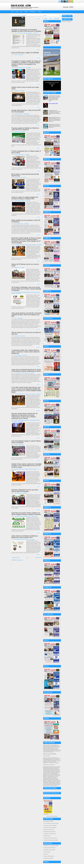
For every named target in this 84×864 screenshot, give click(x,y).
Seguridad (26, 373)
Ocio (30, 516)
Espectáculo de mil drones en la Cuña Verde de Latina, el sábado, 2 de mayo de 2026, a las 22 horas (55, 126)
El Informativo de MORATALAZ (50, 847)
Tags (51, 18)
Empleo (16, 154)
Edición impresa (33, 11)
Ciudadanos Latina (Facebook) (50, 833)
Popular (45, 18)
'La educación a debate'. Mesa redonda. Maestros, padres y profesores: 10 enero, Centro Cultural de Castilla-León (25, 351)
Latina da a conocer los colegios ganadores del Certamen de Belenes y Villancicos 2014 (24, 197)
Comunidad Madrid (26, 292)
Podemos (30, 244)
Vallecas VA (46, 854)
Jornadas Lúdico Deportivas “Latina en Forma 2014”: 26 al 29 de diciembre (26, 110)
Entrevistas (21, 67)
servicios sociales (21, 154)
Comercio (20, 292)
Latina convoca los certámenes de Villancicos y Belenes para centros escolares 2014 (24, 536)
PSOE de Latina (47, 835)
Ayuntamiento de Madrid (48, 821)
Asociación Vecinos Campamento (50, 825)
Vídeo (12, 421)
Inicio (12, 11)
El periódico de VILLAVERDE (49, 849)
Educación (19, 200)
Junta (22, 33)
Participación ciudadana (28, 33)
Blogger (56, 816)
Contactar (40, 11)
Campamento (17, 516)
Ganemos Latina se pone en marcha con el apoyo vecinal (25, 87)
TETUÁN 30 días (47, 851)
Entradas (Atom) (20, 559)
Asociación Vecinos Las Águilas (50, 827)
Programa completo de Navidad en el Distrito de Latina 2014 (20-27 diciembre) (25, 128)
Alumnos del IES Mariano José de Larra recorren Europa (25, 264)
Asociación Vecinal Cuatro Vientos (50, 837)
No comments (23, 15)
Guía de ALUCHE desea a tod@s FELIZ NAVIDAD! (25, 52)
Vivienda (15, 421)
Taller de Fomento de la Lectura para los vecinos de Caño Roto (26, 333)
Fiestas (18, 15)
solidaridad (19, 493)
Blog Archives (56, 18)
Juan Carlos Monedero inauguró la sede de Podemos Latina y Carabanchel (26, 441)
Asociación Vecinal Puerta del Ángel (51, 840)
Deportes (26, 11)
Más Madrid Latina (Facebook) (50, 831)
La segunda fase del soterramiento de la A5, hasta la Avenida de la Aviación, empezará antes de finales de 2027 (54, 112)
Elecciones (16, 67)
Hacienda (19, 33)
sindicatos (34, 244)
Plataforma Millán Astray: (54, 119)
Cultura (16, 11)
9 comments (27, 154)
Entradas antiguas (38, 557)
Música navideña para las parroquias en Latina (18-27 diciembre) (25, 220)
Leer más (38, 18)
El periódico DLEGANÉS (48, 858)
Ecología (21, 516)
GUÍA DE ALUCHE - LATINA (21, 5)
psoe (24, 67)
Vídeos (21, 11)
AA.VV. (16, 15)
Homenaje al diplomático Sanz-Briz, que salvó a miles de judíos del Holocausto (24, 490)
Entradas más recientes (15, 557)
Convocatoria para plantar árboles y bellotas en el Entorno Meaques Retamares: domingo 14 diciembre (26, 513)
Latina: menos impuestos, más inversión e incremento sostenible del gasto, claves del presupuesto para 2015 (26, 314)
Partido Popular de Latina (49, 829)
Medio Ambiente (32, 420)
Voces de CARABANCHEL (49, 856)
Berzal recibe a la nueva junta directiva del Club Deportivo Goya (25, 174)
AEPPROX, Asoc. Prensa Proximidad (51, 845)
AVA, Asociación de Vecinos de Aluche (51, 823)
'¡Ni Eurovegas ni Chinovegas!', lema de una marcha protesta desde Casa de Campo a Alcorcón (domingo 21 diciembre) (26, 288)
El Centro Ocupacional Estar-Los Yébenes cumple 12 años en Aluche (26, 151)
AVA (17, 292)
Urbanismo (38, 420)
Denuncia (31, 292)
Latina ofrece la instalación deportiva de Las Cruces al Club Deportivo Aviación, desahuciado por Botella (26, 370)
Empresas (22, 244)
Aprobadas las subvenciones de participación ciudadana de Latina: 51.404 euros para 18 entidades (26, 30)
